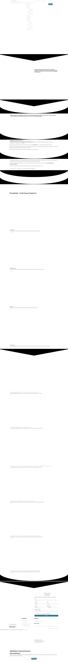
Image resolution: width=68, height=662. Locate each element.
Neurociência (31, 10)
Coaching (30, 9)
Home (28, 3)
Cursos (28, 6)
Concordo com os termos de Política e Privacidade (42, 615)
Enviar (46, 617)
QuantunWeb (26, 631)
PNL (29, 8)
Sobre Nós (29, 18)
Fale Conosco (29, 16)
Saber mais (11, 232)
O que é (28, 7)
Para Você (30, 12)
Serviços (28, 11)
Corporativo (31, 13)
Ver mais (11, 395)
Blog (28, 28)
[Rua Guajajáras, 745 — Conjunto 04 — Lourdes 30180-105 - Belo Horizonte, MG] (52, 623)
